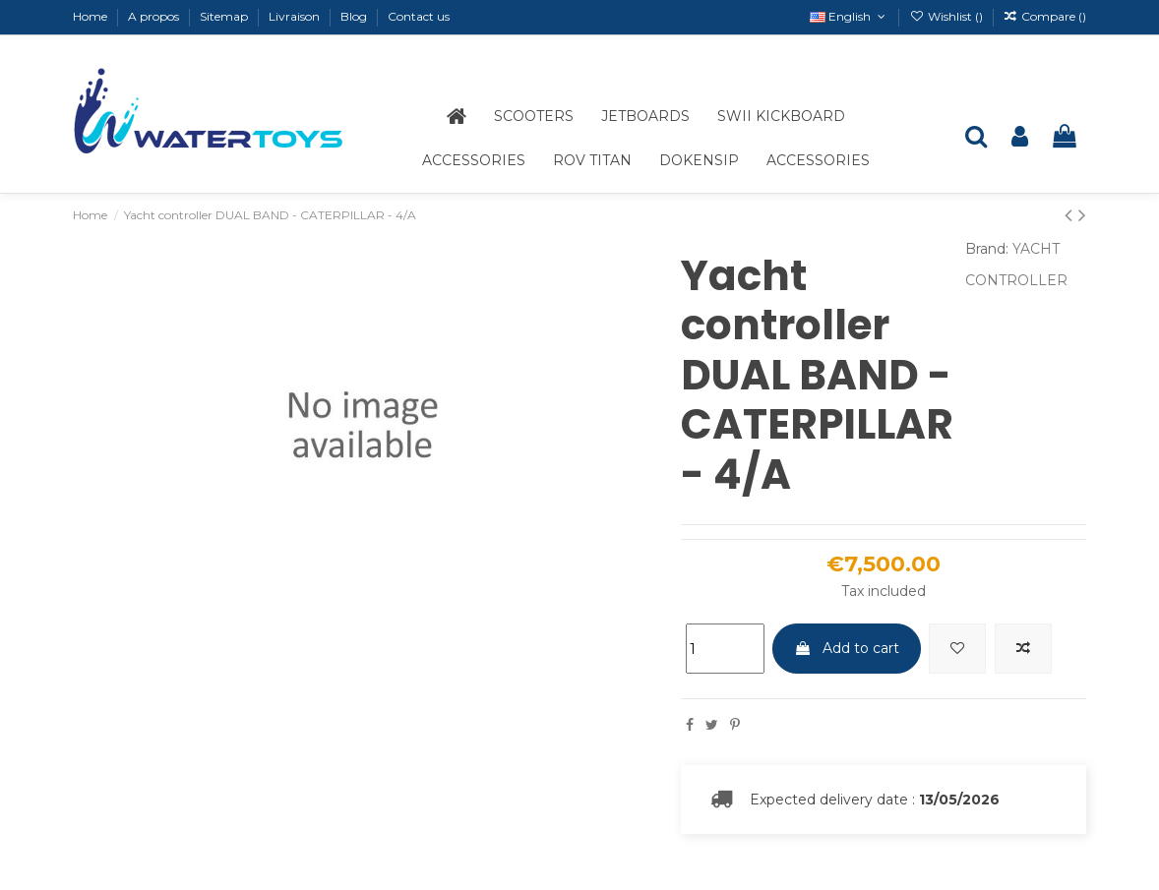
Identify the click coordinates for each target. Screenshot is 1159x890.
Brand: (986, 249)
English (849, 16)
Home (91, 16)
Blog (355, 16)
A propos (155, 16)
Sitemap (225, 16)
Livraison (296, 16)
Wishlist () (947, 16)
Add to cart (846, 648)
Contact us (419, 16)
